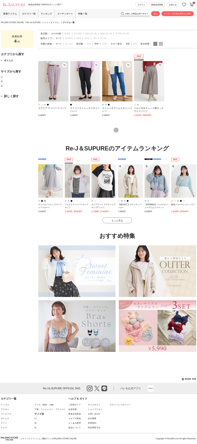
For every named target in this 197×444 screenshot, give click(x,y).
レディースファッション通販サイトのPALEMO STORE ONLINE (49, 438)
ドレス (4, 427)
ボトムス (5, 418)
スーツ (4, 423)
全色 (135, 44)
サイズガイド (94, 405)
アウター (5, 409)
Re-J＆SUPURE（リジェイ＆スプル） (43, 22)
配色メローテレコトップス (183, 204)
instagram (89, 388)
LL (2, 77)
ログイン (141, 5)
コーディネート (65, 13)
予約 (95, 38)
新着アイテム (10, 13)
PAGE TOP (189, 379)
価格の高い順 (106, 33)
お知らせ (173, 5)
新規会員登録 (157, 5)
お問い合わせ (94, 414)
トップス (5, 405)
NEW (78, 38)
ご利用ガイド (74, 405)
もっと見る (117, 220)
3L (2, 81)
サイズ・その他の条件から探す (177, 14)
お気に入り (184, 5)
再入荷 (103, 38)
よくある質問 (74, 423)
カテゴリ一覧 (29, 13)
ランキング (46, 13)
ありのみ (69, 44)
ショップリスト (95, 409)
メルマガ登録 (74, 418)
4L (2, 86)
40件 (89, 44)
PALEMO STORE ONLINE (12, 22)
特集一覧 (82, 13)
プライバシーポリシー (120, 405)
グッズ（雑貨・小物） (45, 405)
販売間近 (69, 38)
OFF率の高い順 (122, 33)
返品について (74, 427)
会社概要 (92, 418)
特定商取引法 (94, 427)
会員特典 (72, 409)
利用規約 (92, 423)
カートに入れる (192, 5)
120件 (104, 44)
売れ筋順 (78, 33)
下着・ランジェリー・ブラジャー (50, 409)
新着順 (67, 33)
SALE (86, 38)
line (104, 388)
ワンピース (6, 414)
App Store (151, 388)
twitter (97, 388)
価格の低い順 (91, 33)
